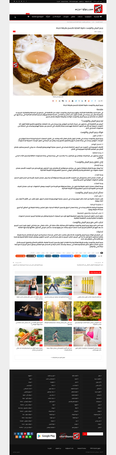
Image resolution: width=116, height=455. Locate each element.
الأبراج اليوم (51, 402)
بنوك (53, 405)
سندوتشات (98, 402)
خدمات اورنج (51, 389)
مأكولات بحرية (97, 379)
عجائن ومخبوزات (97, 414)
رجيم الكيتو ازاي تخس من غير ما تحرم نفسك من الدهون (28, 265)
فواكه (99, 424)
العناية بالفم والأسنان (73, 402)
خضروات (52, 421)
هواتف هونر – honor (26, 424)
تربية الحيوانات (74, 414)
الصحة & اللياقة (74, 389)
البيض (93, 253)
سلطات (99, 408)
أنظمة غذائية (74, 376)
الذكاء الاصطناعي (27, 389)
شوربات (99, 411)
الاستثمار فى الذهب (50, 379)
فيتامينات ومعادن (50, 427)
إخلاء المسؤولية (88, 1)
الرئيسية (98, 16)
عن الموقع (81, 1)
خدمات (80, 16)
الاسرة (76, 379)
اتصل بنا (58, 1)
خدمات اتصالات (51, 398)
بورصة (53, 408)
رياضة (64, 253)
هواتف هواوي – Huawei (25, 421)
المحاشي (99, 389)
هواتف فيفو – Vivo (27, 414)
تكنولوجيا (88, 16)
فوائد (47, 253)
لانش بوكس (98, 421)
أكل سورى (98, 382)
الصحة (85, 253)
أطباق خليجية (98, 392)
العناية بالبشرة (74, 395)
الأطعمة (97, 253)
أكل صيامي (98, 385)
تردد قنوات (52, 418)
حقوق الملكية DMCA (73, 1)
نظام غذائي (32, 253)
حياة (73, 253)
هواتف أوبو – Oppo (26, 398)
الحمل (76, 382)
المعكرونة (98, 398)
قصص (99, 427)
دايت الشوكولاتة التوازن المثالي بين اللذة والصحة (90, 265)
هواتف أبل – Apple (27, 395)
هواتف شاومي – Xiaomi (25, 411)
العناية (81, 253)
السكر (89, 253)
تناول (77, 253)
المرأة (48, 16)
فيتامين (43, 253)
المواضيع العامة (37, 16)
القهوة (75, 405)
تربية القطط (75, 418)
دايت (14, 31)
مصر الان (14, 452)
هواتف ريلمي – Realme (25, 405)
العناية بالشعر (74, 398)
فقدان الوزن (52, 253)
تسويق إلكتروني (27, 392)
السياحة (75, 411)
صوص (99, 405)
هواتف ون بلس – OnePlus (25, 427)
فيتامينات (38, 253)
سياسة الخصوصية (64, 1)
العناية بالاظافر (74, 392)
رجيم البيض (68, 253)
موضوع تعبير (74, 427)
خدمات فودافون (50, 392)
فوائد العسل (51, 424)
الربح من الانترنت (51, 376)
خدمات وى (51, 395)
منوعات (66, 16)
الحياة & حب (56, 16)
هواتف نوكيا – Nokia (26, 418)
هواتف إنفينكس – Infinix (25, 402)
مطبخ (73, 16)
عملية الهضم (58, 253)
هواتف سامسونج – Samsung (24, 408)
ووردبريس (29, 385)
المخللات (99, 395)
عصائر (99, 418)
